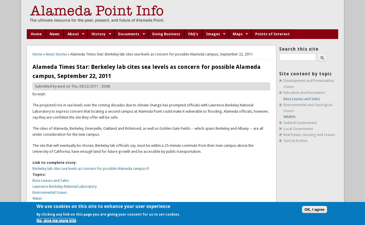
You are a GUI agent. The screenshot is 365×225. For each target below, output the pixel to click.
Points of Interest (272, 34)
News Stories (56, 54)
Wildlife (289, 117)
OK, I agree (315, 209)
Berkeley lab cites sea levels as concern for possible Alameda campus (91, 168)
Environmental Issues (50, 192)
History (99, 34)
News (55, 34)
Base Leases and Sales (51, 180)
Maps (238, 34)
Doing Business (166, 34)
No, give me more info (56, 220)
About (74, 34)
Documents (129, 34)
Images (214, 34)
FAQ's (193, 34)
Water (37, 198)
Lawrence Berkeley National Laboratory (65, 186)
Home (36, 34)
